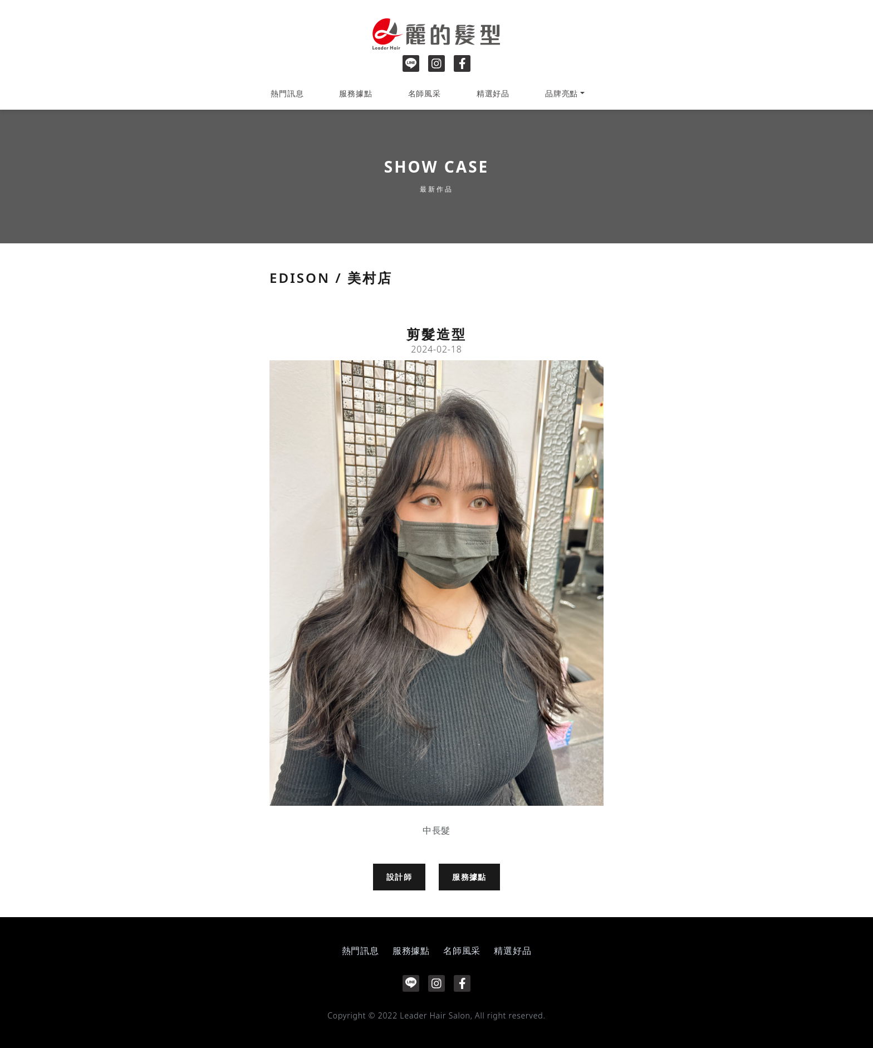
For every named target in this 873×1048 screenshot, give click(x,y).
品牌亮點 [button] (561, 93)
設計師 (399, 876)
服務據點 (355, 93)
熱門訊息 (287, 93)
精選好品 (493, 93)
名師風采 (424, 93)
